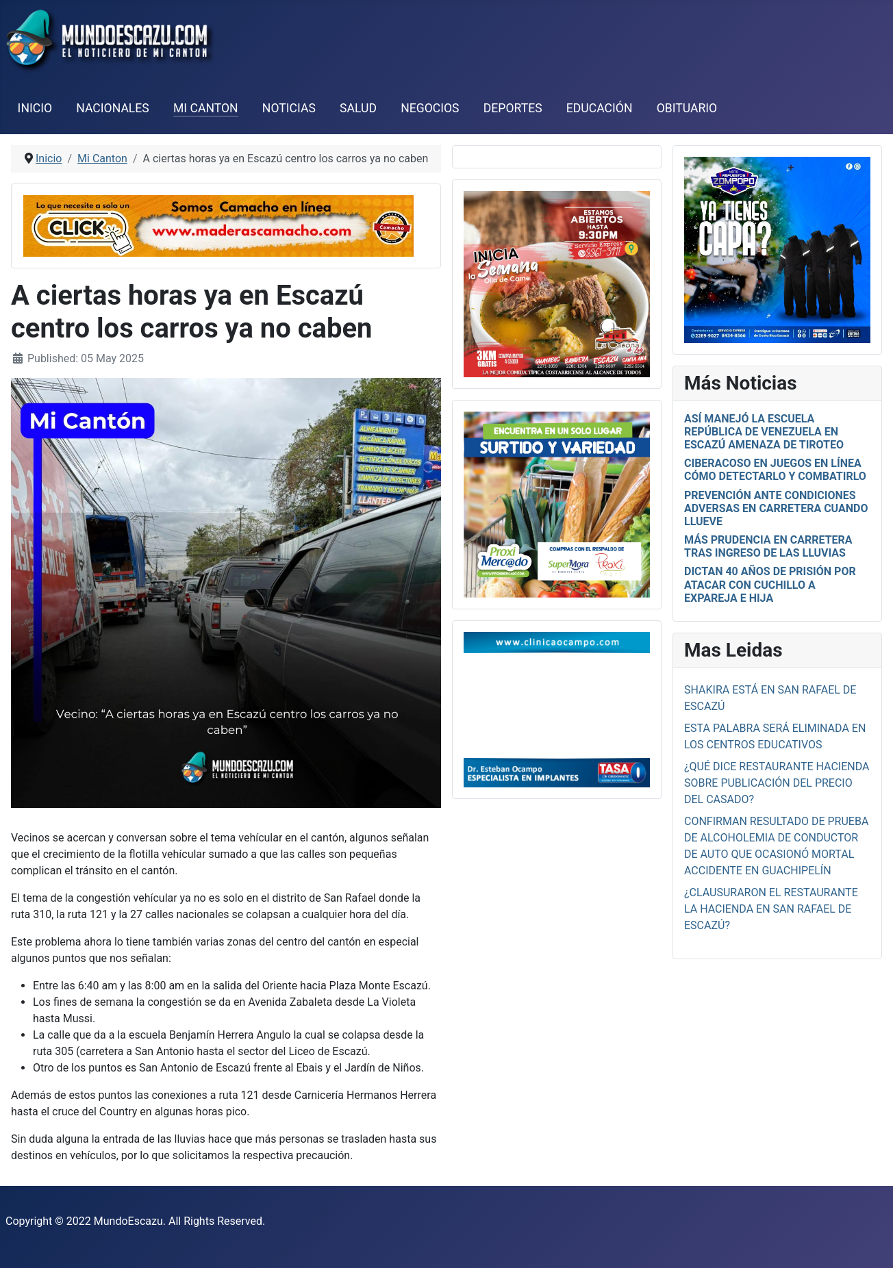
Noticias (289, 108)
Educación (599, 108)
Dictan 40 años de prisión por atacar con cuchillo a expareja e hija (770, 584)
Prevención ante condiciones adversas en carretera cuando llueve (776, 508)
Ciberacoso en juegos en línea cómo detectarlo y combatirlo (775, 470)
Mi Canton (205, 108)
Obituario (687, 108)
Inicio (35, 108)
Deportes (512, 108)
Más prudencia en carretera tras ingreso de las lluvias (768, 546)
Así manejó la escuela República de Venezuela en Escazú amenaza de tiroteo (764, 431)
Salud (358, 108)
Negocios (430, 108)
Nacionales (112, 108)
